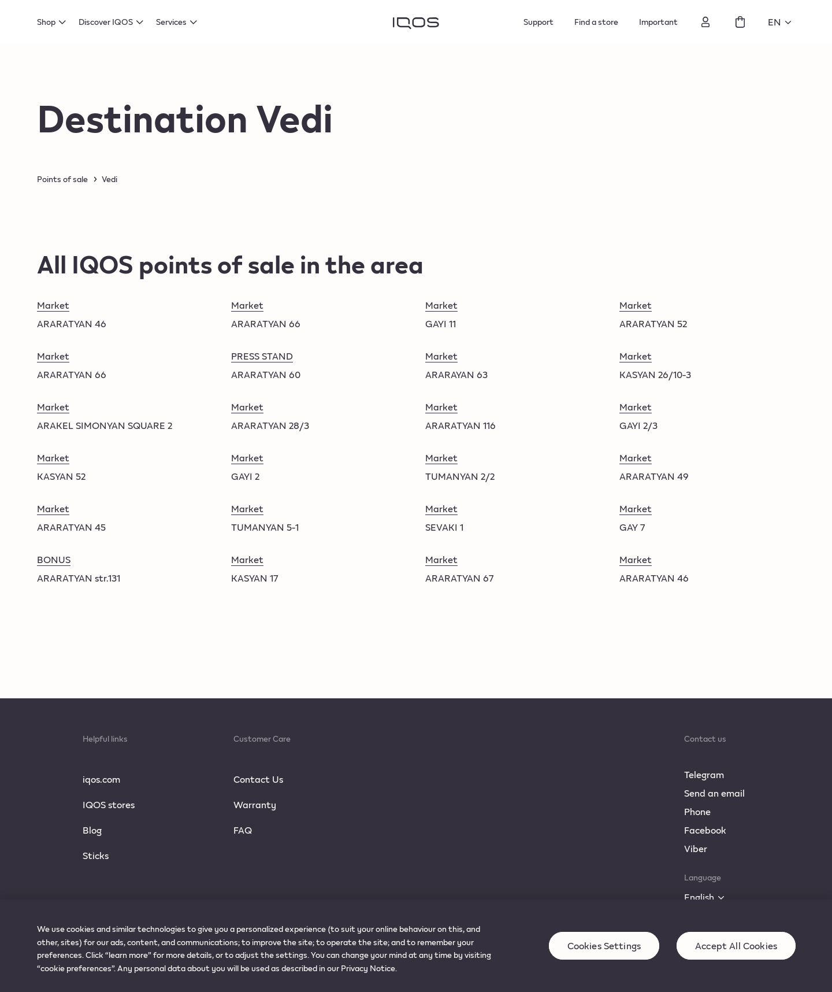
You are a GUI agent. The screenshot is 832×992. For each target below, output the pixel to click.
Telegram (704, 774)
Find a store (596, 22)
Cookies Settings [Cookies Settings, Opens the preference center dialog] (604, 953)
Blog (92, 830)
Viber (695, 848)
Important (658, 22)
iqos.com (101, 779)
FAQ (242, 830)
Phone (697, 811)
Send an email (714, 793)
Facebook (705, 830)
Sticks (96, 855)
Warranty (254, 804)
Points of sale (62, 179)
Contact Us (258, 779)
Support (538, 22)
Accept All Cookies (736, 953)
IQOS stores (109, 804)
